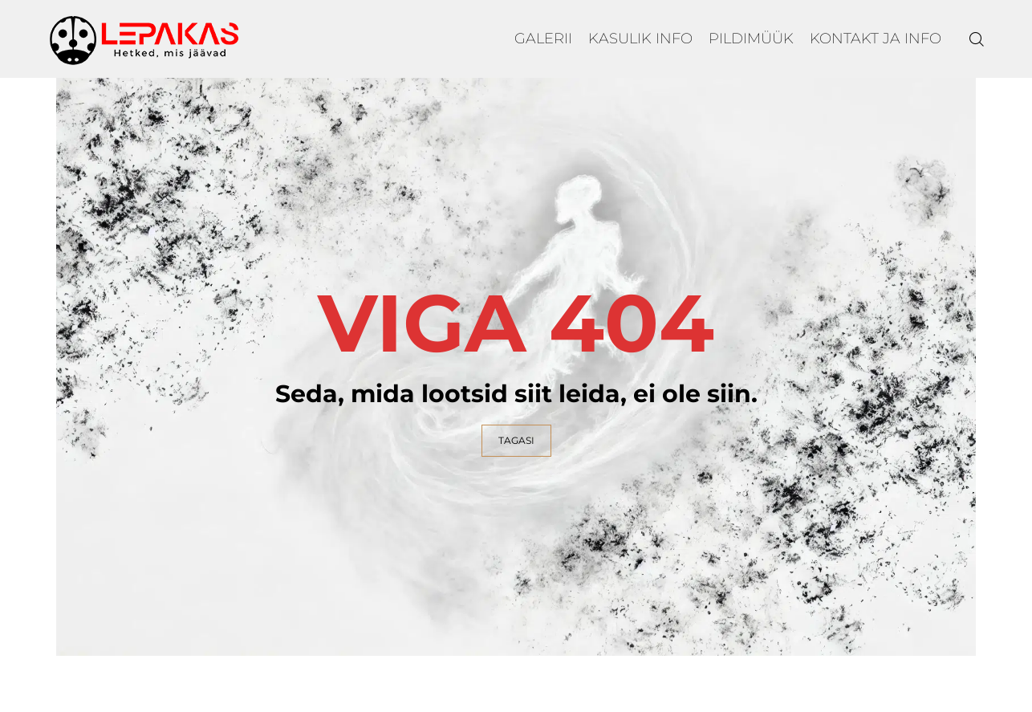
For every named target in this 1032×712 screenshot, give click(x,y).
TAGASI (516, 440)
